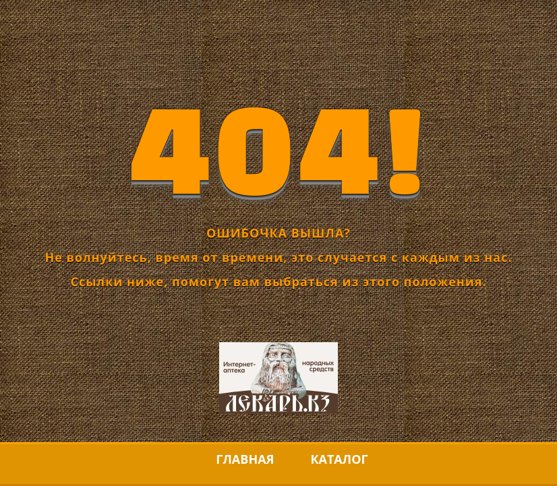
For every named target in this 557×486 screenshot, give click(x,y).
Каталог (339, 459)
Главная (245, 459)
